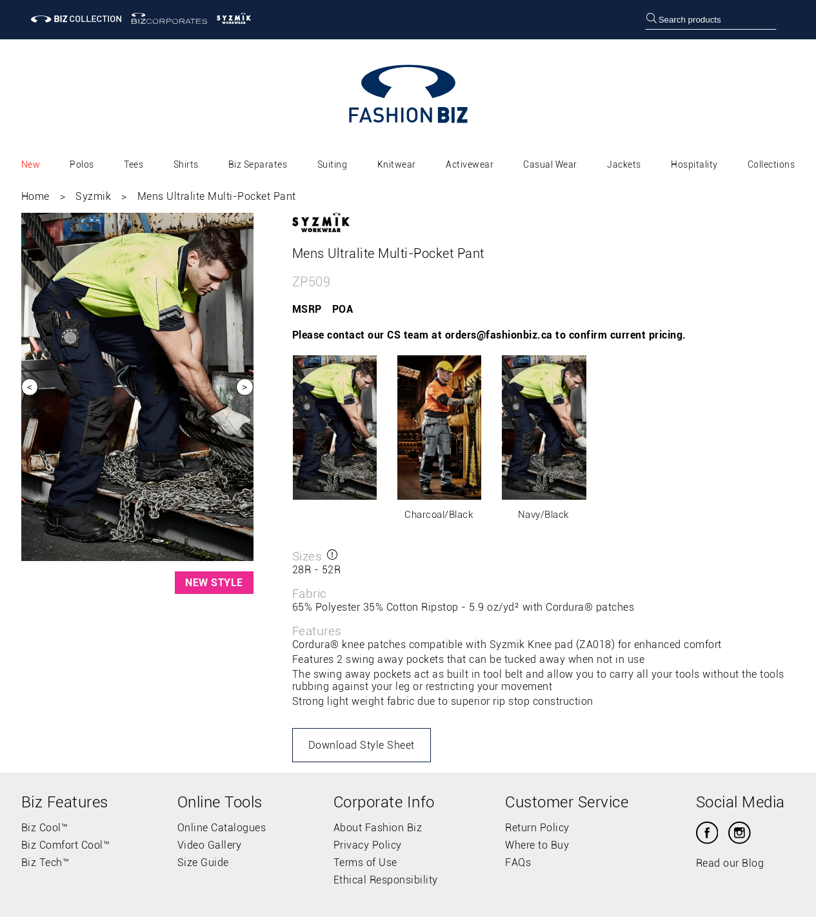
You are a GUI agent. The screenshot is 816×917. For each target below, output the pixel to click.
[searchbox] (711, 19)
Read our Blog (730, 863)
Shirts (186, 164)
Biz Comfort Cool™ (65, 845)
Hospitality (694, 164)
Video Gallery (209, 845)
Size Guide (203, 862)
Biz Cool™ (44, 828)
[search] (651, 19)
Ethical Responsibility (385, 880)
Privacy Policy (367, 845)
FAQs (518, 862)
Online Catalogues (221, 828)
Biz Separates (258, 164)
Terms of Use (365, 862)
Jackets (624, 164)
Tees (133, 164)
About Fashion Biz (378, 828)
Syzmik (93, 196)
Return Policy (537, 828)
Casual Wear (550, 164)
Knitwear (396, 164)
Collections (771, 164)
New (31, 164)
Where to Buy (537, 845)
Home (35, 196)
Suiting (332, 164)
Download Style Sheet (361, 745)
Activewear (469, 164)
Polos (82, 164)
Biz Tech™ (45, 862)
